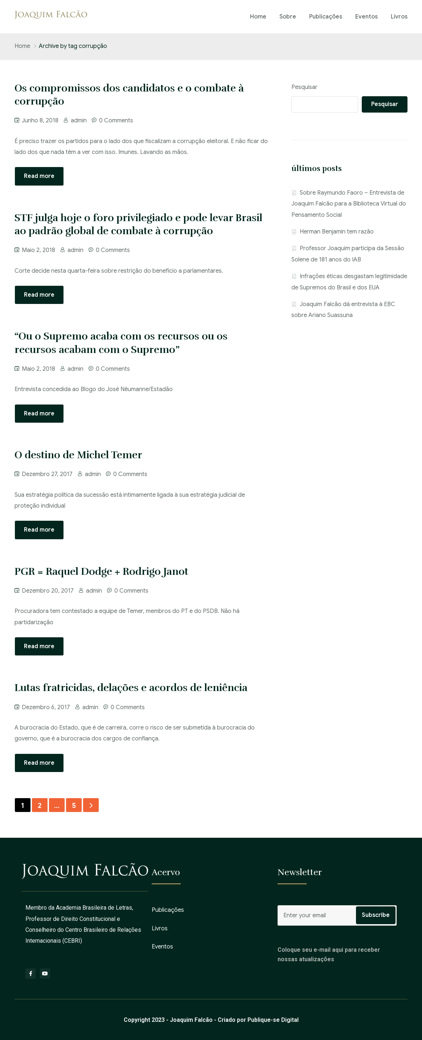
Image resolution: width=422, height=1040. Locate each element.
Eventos (366, 16)
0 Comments (116, 120)
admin (79, 120)
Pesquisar (304, 87)
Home (258, 16)
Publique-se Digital (273, 1019)
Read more (39, 176)
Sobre (287, 16)
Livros (399, 16)
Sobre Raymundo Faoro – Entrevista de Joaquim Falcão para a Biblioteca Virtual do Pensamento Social (348, 204)
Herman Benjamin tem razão (337, 231)
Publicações (325, 16)
